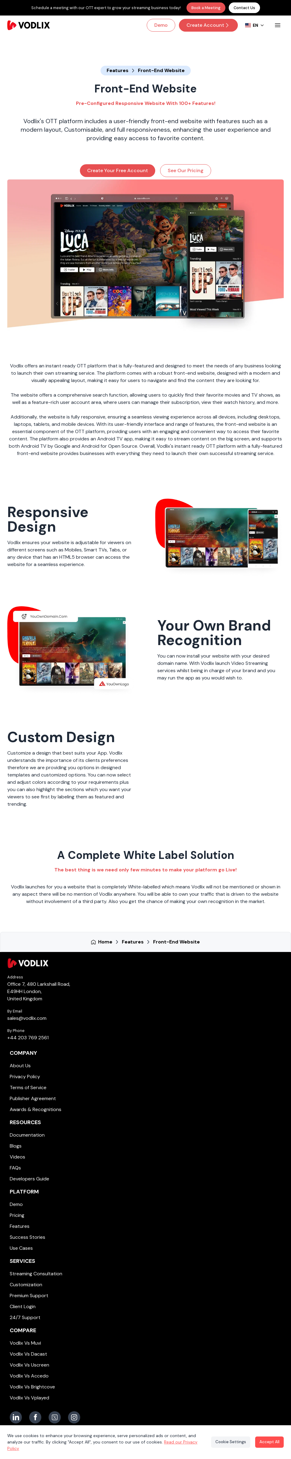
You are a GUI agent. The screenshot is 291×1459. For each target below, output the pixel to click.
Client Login (23, 1306)
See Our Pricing (186, 170)
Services (22, 1261)
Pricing (17, 1215)
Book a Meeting (206, 7)
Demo (161, 25)
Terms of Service (28, 1087)
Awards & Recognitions (35, 1109)
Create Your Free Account (117, 170)
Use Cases (21, 1248)
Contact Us (244, 7)
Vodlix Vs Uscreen (29, 1365)
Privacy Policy (25, 1076)
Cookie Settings (227, 1442)
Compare (23, 1330)
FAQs (15, 1168)
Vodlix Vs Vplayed (29, 1398)
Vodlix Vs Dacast (28, 1354)
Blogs (16, 1146)
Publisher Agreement (33, 1098)
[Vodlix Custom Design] (219, 770)
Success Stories (27, 1237)
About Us (20, 1065)
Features (19, 1226)
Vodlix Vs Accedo (29, 1376)
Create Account (208, 25)
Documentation (27, 1135)
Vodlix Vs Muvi (25, 1343)
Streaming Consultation (36, 1273)
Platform (24, 1191)
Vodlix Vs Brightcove (32, 1387)
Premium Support (29, 1295)
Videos (17, 1157)
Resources (25, 1122)
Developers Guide (29, 1179)
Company (23, 1053)
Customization (26, 1284)
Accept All (268, 1442)
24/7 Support (25, 1317)
